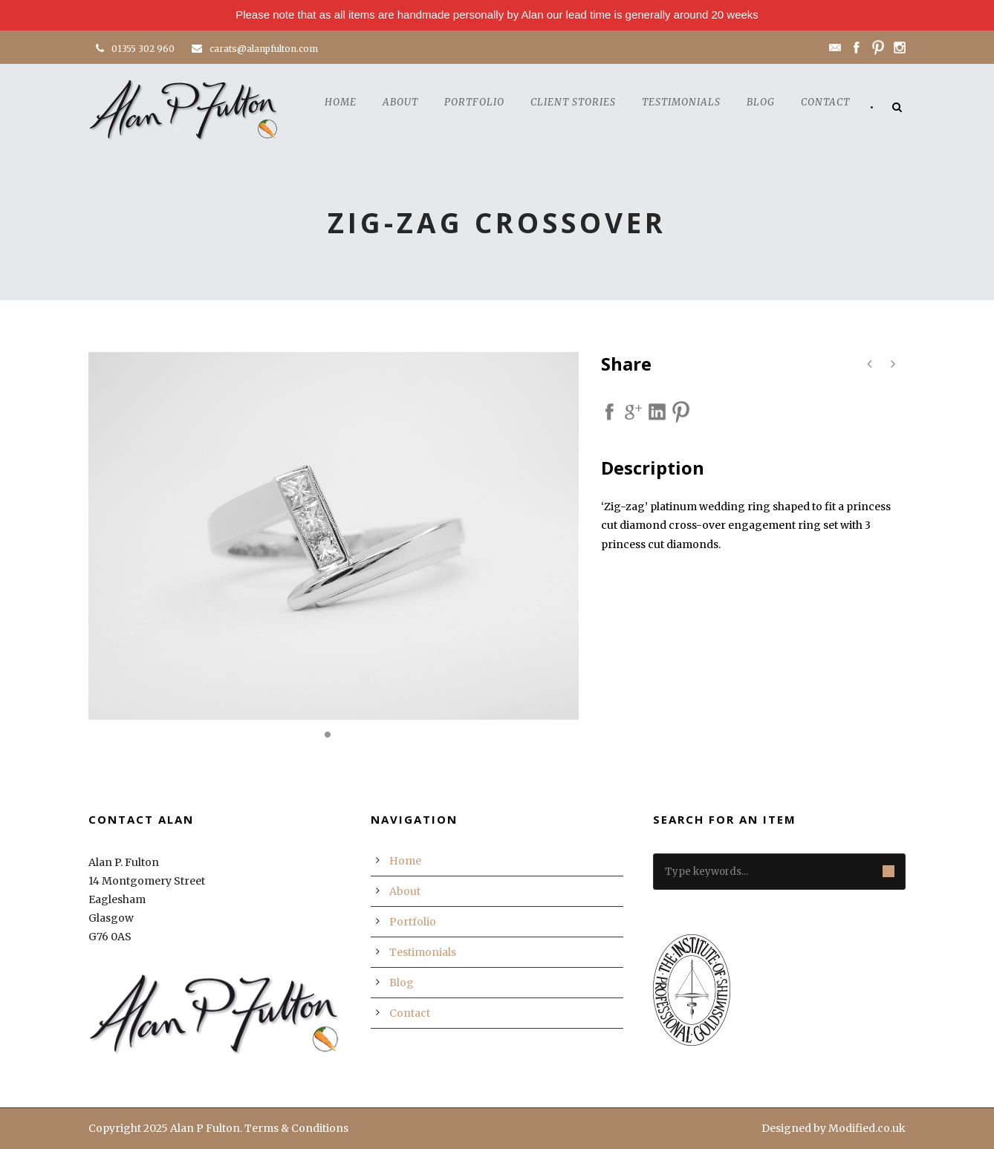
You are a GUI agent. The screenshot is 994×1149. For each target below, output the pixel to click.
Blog (761, 102)
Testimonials (681, 102)
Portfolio (474, 102)
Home (341, 102)
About (400, 102)
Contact (825, 102)
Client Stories (573, 102)
